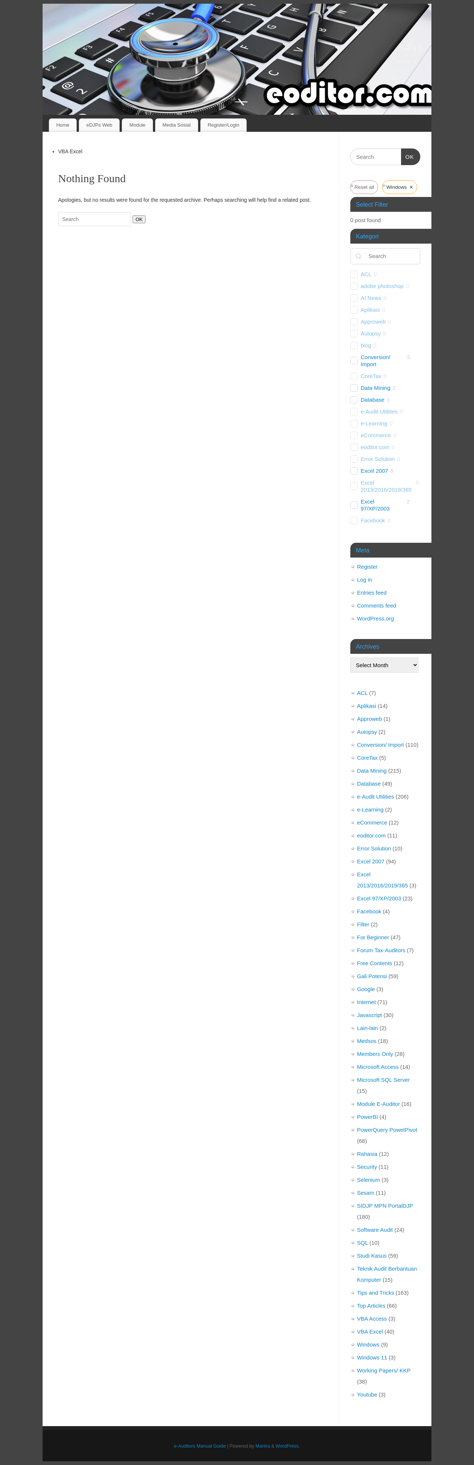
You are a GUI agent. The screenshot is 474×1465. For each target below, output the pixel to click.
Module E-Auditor (378, 1104)
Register (367, 566)
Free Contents (374, 963)
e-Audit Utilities (379, 411)
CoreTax (371, 376)
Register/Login (224, 125)
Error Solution (378, 459)
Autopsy (371, 333)
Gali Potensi (372, 976)
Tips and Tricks (375, 1293)
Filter (363, 924)
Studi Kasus (372, 1255)
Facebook (373, 520)
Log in (364, 579)
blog (366, 345)
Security (367, 1167)
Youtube (367, 1394)
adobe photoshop (382, 286)
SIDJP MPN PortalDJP (385, 1206)
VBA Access (372, 1318)
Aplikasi (370, 310)
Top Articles (371, 1305)
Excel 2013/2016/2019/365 (386, 486)
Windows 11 (372, 1357)
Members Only (375, 1054)
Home (62, 125)
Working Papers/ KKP (384, 1370)
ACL (366, 274)
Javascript (369, 1015)
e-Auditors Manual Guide (200, 1446)
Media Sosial (177, 125)
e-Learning (374, 423)
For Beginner (373, 937)
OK (138, 219)
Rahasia (367, 1154)
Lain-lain (367, 1028)
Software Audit (375, 1230)
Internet (366, 1002)
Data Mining (375, 388)
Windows (368, 1344)
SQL (362, 1243)
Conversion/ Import (375, 361)
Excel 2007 (374, 471)
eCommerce (376, 435)
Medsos (367, 1041)
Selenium (368, 1180)
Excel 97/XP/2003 (375, 505)
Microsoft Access (378, 1067)
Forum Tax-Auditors (381, 950)
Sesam (365, 1193)
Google (366, 989)
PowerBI (367, 1117)
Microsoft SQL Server (383, 1080)
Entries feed (372, 592)
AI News (371, 298)
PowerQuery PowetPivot (387, 1130)
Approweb (373, 321)
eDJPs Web (99, 125)
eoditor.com (375, 447)
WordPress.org (375, 618)
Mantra (263, 1446)
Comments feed (376, 605)
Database (372, 400)
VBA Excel (370, 1331)
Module (137, 125)
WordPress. (288, 1446)
